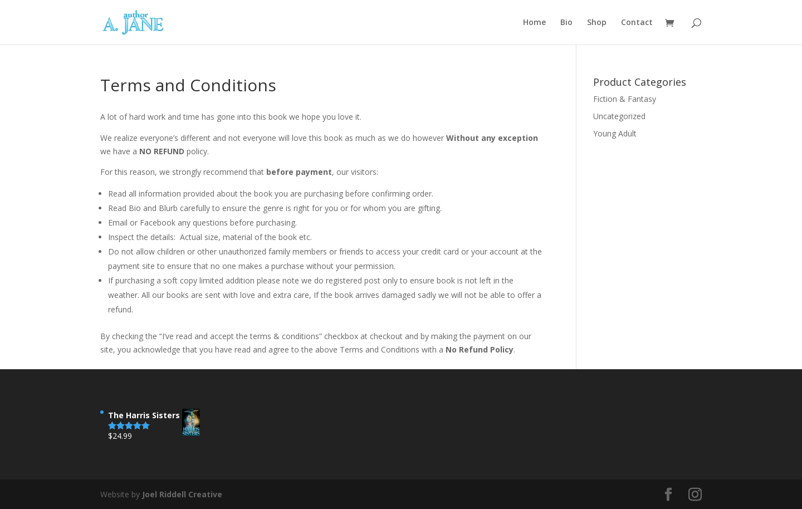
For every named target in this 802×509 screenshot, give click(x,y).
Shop (597, 22)
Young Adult (615, 133)
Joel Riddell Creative (182, 494)
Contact (637, 22)
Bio (566, 22)
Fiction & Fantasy (624, 99)
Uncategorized (619, 116)
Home (534, 22)
